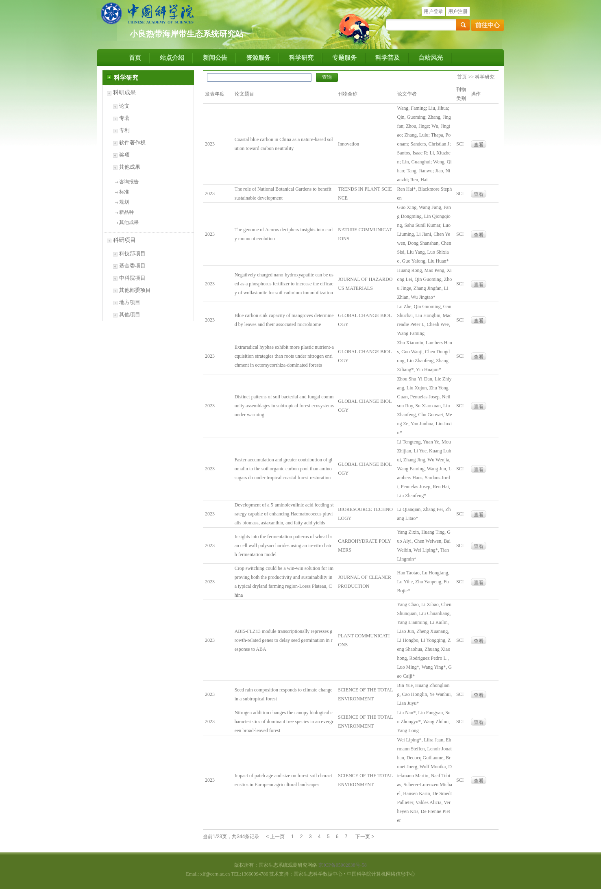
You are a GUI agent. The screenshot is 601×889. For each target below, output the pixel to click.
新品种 (126, 212)
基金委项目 (132, 266)
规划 (124, 202)
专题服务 (344, 57)
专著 (124, 118)
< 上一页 (275, 836)
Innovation (348, 144)
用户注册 (458, 11)
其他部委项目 (135, 290)
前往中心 (487, 25)
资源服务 (258, 57)
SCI (460, 144)
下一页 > (364, 836)
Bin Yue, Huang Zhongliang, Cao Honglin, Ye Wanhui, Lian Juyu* (424, 694)
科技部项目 (132, 253)
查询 (327, 77)
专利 (124, 130)
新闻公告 (215, 57)
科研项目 (124, 240)
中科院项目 (132, 278)
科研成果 (124, 92)
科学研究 (301, 57)
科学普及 (387, 57)
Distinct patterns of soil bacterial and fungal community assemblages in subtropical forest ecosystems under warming (284, 405)
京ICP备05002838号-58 (342, 865)
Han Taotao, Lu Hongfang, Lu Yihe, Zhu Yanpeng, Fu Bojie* (423, 581)
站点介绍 (172, 57)
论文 (124, 106)
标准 (124, 192)
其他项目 (129, 314)
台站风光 (430, 57)
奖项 (124, 155)
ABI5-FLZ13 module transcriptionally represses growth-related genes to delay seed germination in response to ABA (284, 640)
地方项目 (129, 302)
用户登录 (433, 11)
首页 (135, 57)
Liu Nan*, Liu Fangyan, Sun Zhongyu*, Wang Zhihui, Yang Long (424, 721)
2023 (210, 144)
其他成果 (129, 167)
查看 (478, 145)
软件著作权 (132, 142)
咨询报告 (129, 182)
